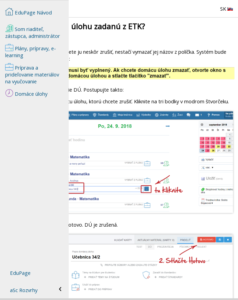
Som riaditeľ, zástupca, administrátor (32, 31)
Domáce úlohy (26, 93)
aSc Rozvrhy (23, 290)
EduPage (20, 272)
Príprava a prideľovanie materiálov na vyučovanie (32, 74)
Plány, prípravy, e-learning (30, 51)
